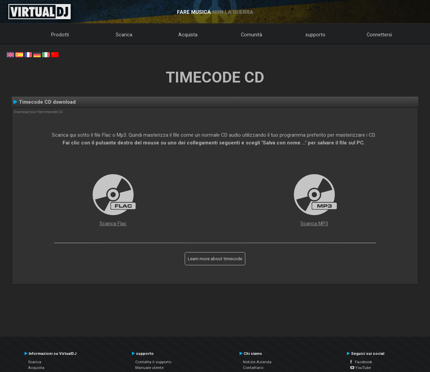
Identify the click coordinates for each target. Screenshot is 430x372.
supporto (315, 34)
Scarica (124, 34)
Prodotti (60, 34)
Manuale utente (149, 367)
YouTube (360, 367)
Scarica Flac (113, 224)
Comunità (251, 34)
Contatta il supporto (153, 362)
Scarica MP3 (314, 224)
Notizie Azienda (257, 362)
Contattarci (253, 367)
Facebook (361, 362)
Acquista (188, 34)
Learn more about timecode (215, 258)
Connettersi (379, 34)
